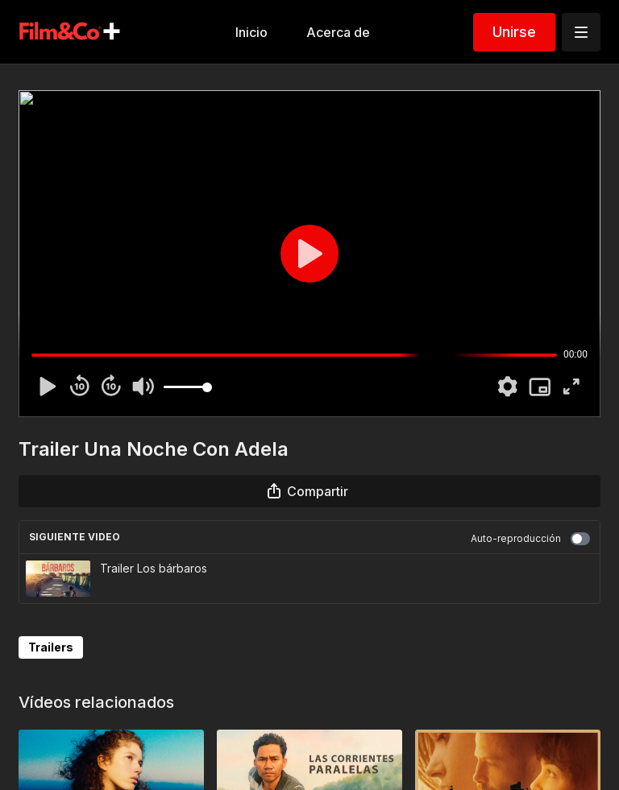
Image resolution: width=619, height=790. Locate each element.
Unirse (514, 31)
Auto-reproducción (530, 538)
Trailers (50, 647)
